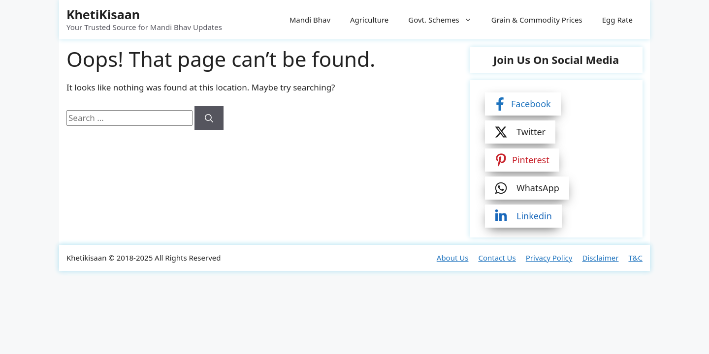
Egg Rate (617, 20)
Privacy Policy (549, 258)
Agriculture (369, 20)
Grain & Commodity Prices (536, 20)
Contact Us (497, 258)
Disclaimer (600, 258)
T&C (635, 258)
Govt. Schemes (445, 19)
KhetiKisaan (103, 14)
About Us (453, 258)
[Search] (209, 118)
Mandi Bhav (310, 20)
